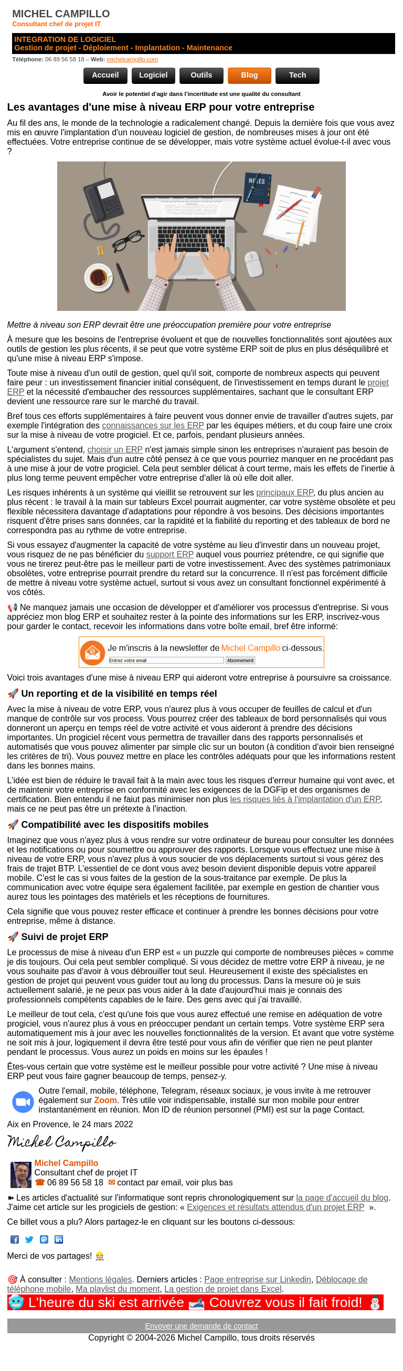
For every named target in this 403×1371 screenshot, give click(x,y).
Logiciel (153, 75)
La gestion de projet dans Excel (222, 1288)
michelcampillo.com (132, 59)
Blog (249, 75)
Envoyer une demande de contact (201, 1326)
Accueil (105, 75)
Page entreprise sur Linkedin (257, 1279)
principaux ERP (284, 492)
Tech (297, 75)
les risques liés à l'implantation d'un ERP (305, 799)
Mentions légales (100, 1279)
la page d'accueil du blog (342, 1197)
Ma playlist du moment (118, 1288)
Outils (202, 75)
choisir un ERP (115, 449)
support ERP (170, 554)
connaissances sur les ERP (153, 425)
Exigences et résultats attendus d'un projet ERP (275, 1207)
